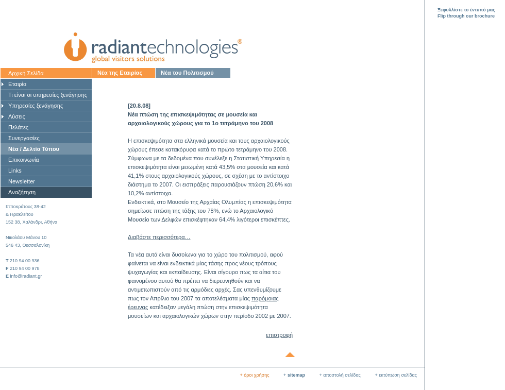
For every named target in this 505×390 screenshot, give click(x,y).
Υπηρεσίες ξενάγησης (35, 106)
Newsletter (21, 181)
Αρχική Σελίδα (26, 73)
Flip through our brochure (466, 16)
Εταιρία (17, 84)
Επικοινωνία (23, 160)
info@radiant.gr (26, 276)
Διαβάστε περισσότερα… (159, 237)
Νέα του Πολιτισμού (187, 73)
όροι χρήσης (256, 375)
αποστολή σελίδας (342, 375)
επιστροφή (279, 335)
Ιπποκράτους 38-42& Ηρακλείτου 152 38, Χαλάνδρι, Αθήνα (31, 214)
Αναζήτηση (22, 192)
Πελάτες (18, 127)
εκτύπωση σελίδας (398, 375)
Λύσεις (16, 116)
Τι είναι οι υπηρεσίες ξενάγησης (47, 95)
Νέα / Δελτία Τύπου (33, 149)
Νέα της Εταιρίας (119, 73)
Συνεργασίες (24, 138)
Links (15, 170)
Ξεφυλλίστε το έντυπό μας (466, 9)
